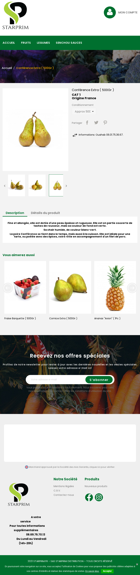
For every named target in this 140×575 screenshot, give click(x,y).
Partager (87, 122)
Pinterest (105, 122)
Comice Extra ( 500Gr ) (63, 318)
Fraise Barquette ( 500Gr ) (20, 318)
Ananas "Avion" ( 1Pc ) (107, 318)
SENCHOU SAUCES (69, 43)
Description (15, 213)
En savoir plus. (92, 571)
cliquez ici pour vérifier (102, 467)
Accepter (107, 571)
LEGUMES (43, 43)
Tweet (96, 122)
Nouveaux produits (96, 486)
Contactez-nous (64, 495)
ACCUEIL (9, 43)
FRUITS (26, 43)
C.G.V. (57, 490)
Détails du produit (45, 213)
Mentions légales (64, 486)
